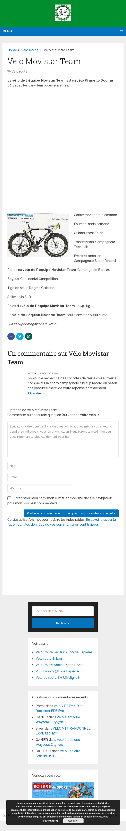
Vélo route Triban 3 (50, 658)
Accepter (73, 820)
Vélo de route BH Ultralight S (58, 678)
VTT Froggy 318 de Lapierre (57, 671)
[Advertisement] (63, 120)
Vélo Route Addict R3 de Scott (59, 665)
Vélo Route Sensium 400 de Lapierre (64, 652)
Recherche (63, 623)
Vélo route (19, 71)
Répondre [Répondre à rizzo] (34, 393)
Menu (7, 31)
